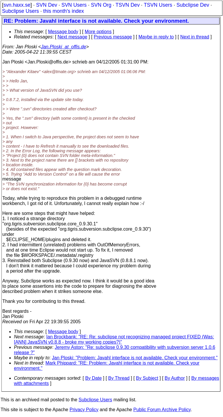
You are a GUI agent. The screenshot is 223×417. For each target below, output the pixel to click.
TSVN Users (158, 5)
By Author (175, 378)
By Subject (147, 378)
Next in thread (194, 36)
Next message (72, 36)
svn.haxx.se (16, 5)
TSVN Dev (128, 5)
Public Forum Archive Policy (161, 409)
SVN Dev (46, 5)
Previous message (113, 36)
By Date (93, 378)
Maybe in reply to (156, 36)
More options (98, 31)
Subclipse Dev (193, 5)
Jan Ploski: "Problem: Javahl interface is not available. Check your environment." (135, 357)
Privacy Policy (83, 409)
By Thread (119, 378)
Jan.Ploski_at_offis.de (63, 46)
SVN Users (74, 5)
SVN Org (101, 5)
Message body (63, 31)
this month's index (63, 11)
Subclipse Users (20, 11)
